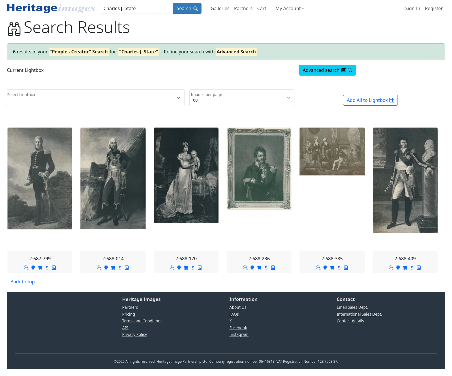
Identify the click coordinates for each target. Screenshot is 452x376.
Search (187, 8)
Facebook (238, 327)
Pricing (128, 314)
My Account (288, 8)
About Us (237, 307)
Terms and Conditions (142, 320)
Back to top (22, 281)
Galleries (220, 8)
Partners (243, 8)
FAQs (234, 314)
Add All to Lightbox (370, 100)
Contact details (350, 320)
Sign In (412, 8)
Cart (261, 8)
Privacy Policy (134, 334)
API (125, 327)
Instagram (238, 334)
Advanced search (327, 70)
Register (434, 8)
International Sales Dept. (359, 314)
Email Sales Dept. (352, 307)
